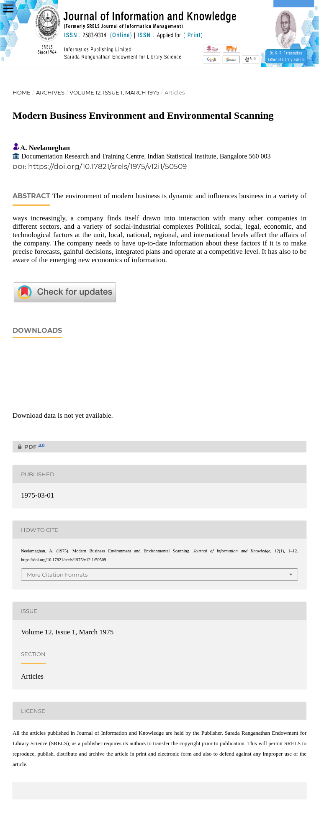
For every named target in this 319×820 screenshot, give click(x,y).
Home (22, 92)
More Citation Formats (57, 574)
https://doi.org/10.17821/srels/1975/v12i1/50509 (107, 166)
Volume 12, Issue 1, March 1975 (114, 92)
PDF (29, 446)
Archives (50, 92)
